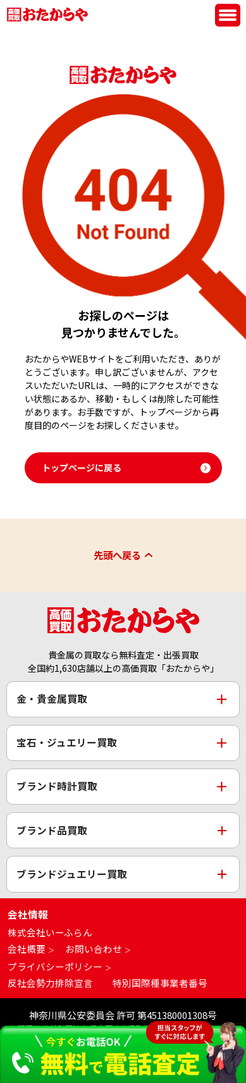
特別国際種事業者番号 (160, 982)
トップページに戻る (81, 467)
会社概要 (27, 949)
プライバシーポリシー (55, 966)
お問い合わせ (93, 949)
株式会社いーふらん (50, 932)
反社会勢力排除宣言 (50, 982)
